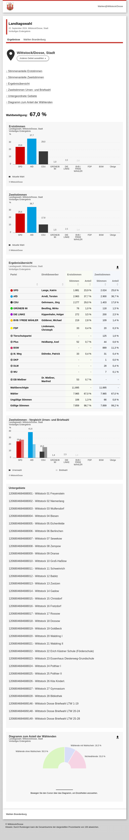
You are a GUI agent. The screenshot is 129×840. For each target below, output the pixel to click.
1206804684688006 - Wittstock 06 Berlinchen (36, 531)
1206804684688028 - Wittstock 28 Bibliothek (35, 696)
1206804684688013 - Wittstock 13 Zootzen (34, 583)
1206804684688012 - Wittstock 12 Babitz (33, 576)
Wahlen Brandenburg (34, 39)
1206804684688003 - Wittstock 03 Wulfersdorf (36, 508)
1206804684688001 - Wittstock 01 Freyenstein (36, 493)
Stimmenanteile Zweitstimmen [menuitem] (26, 77)
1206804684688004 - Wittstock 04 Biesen (34, 516)
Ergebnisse (13, 39)
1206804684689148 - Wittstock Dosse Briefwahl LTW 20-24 (44, 711)
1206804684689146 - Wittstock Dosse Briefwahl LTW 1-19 (43, 703)
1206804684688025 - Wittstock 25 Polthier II (35, 673)
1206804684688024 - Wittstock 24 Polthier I (35, 666)
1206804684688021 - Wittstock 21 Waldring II (36, 643)
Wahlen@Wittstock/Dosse (110, 6)
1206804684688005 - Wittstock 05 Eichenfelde (36, 523)
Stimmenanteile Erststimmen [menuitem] (25, 71)
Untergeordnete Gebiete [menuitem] (22, 96)
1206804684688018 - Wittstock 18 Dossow (34, 621)
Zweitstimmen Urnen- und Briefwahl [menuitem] (29, 89)
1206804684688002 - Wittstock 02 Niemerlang (36, 501)
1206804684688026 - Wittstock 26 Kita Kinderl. (37, 681)
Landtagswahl (20, 23)
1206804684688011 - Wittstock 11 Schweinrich (37, 568)
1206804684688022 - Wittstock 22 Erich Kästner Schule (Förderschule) (51, 651)
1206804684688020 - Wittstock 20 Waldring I (35, 636)
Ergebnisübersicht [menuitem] (19, 83)
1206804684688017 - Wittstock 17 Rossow (34, 613)
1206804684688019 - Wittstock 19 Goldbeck (35, 628)
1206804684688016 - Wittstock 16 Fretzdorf (35, 606)
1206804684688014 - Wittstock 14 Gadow (34, 591)
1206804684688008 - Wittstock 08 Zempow (35, 546)
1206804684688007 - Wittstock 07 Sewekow (35, 538)
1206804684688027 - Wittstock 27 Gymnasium (37, 688)
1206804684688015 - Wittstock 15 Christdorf (35, 598)
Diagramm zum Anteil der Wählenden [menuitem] (30, 102)
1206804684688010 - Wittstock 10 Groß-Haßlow (38, 561)
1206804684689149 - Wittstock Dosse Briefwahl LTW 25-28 (44, 718)
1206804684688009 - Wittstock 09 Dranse (34, 553)
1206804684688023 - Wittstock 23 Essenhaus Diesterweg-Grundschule (51, 658)
